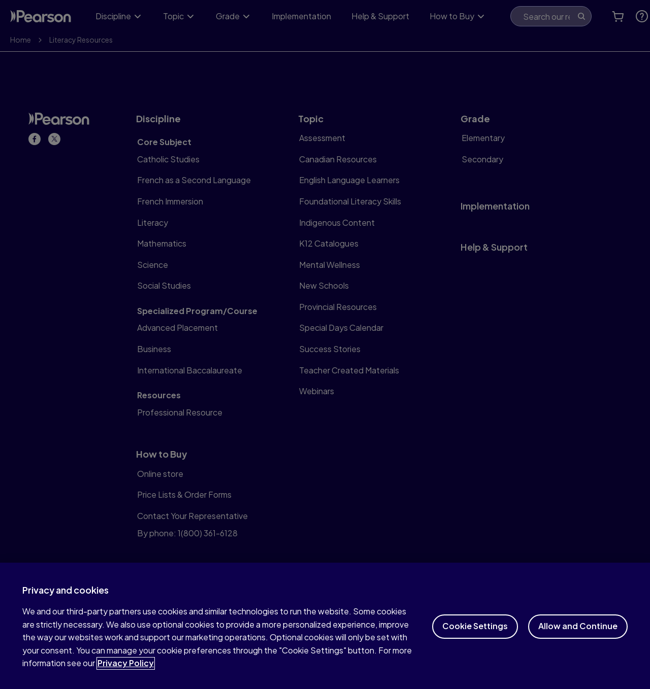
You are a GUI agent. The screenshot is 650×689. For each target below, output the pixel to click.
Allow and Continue (578, 633)
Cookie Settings (475, 633)
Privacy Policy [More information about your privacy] (126, 670)
